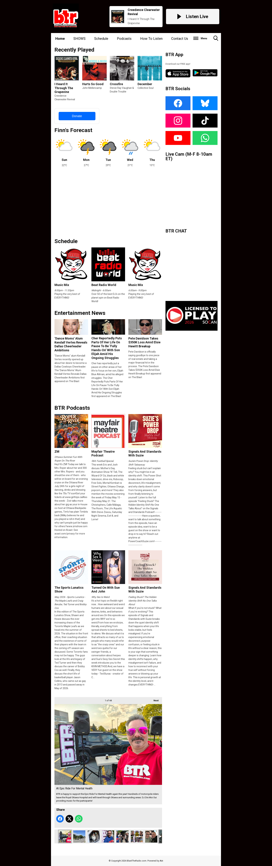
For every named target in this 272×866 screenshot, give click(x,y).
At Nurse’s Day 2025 (137, 836)
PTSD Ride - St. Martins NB (79, 836)
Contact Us (179, 38)
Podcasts (124, 38)
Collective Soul (146, 88)
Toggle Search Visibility (216, 39)
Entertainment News (79, 313)
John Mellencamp (92, 88)
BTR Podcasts (72, 408)
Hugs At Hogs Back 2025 (122, 836)
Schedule (101, 38)
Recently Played (74, 49)
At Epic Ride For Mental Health (65, 836)
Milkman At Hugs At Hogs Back (108, 836)
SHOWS (79, 38)
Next (154, 699)
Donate (77, 116)
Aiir (161, 860)
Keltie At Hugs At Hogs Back (94, 836)
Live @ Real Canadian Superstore (151, 836)
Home (60, 38)
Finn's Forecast (73, 130)
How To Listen (151, 38)
